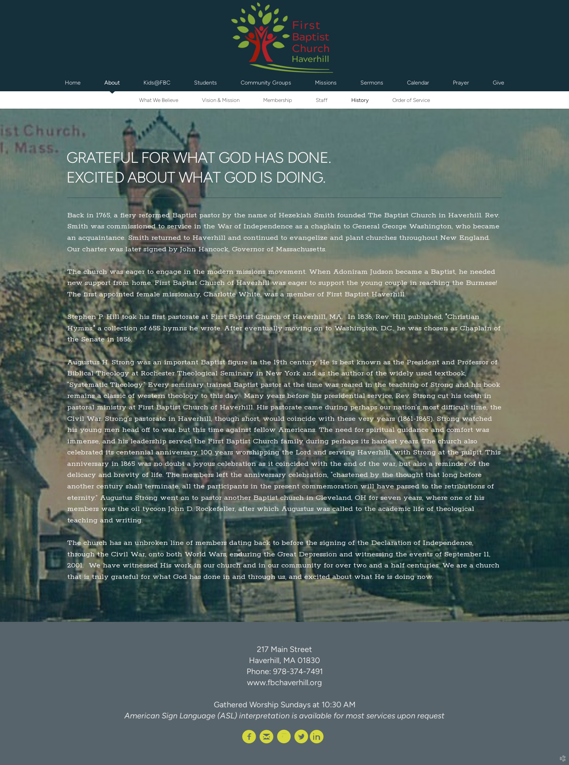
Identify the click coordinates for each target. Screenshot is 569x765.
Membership (277, 100)
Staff (322, 100)
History (360, 100)
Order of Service (411, 100)
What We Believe (158, 100)
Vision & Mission (220, 100)
